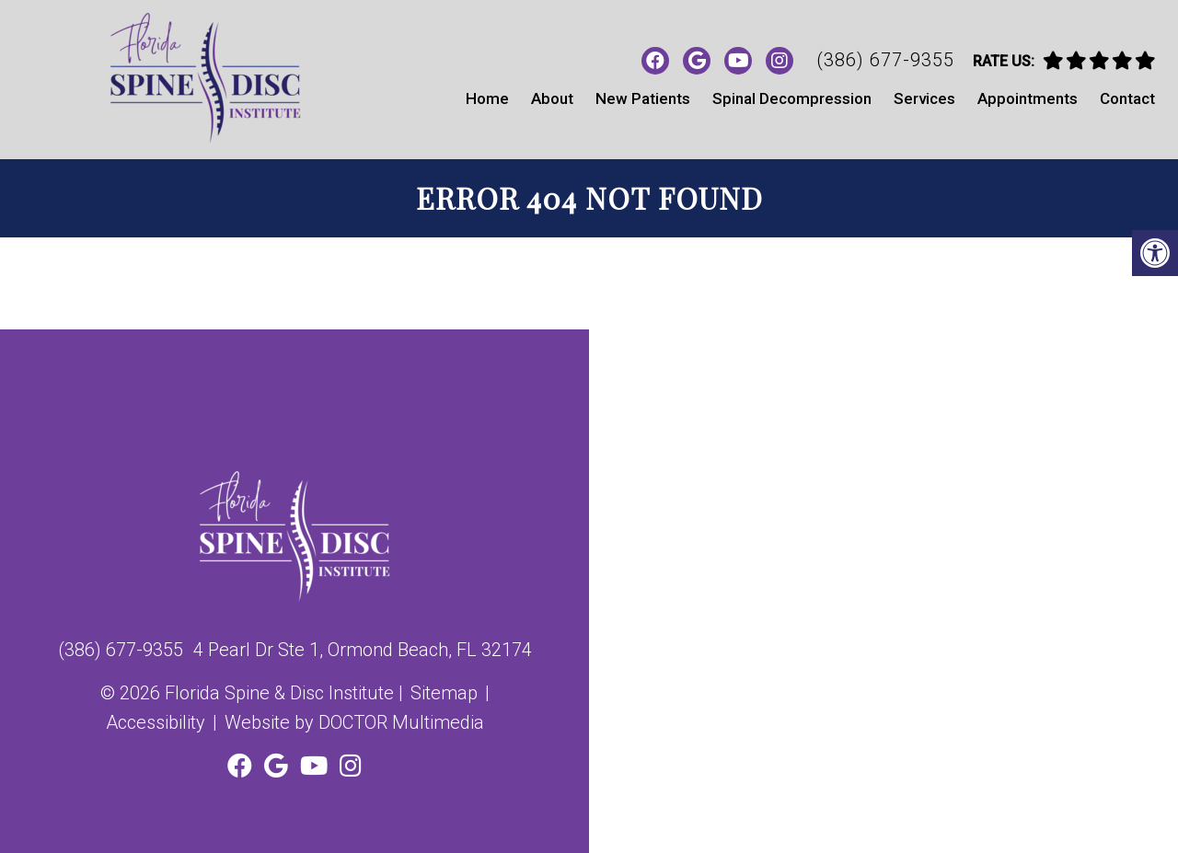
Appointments (1027, 98)
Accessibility (155, 722)
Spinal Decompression (792, 98)
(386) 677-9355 (885, 60)
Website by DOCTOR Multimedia (354, 722)
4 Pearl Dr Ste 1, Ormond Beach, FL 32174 (362, 650)
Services (924, 98)
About (552, 98)
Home (487, 98)
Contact (1127, 98)
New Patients (642, 98)
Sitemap (444, 693)
